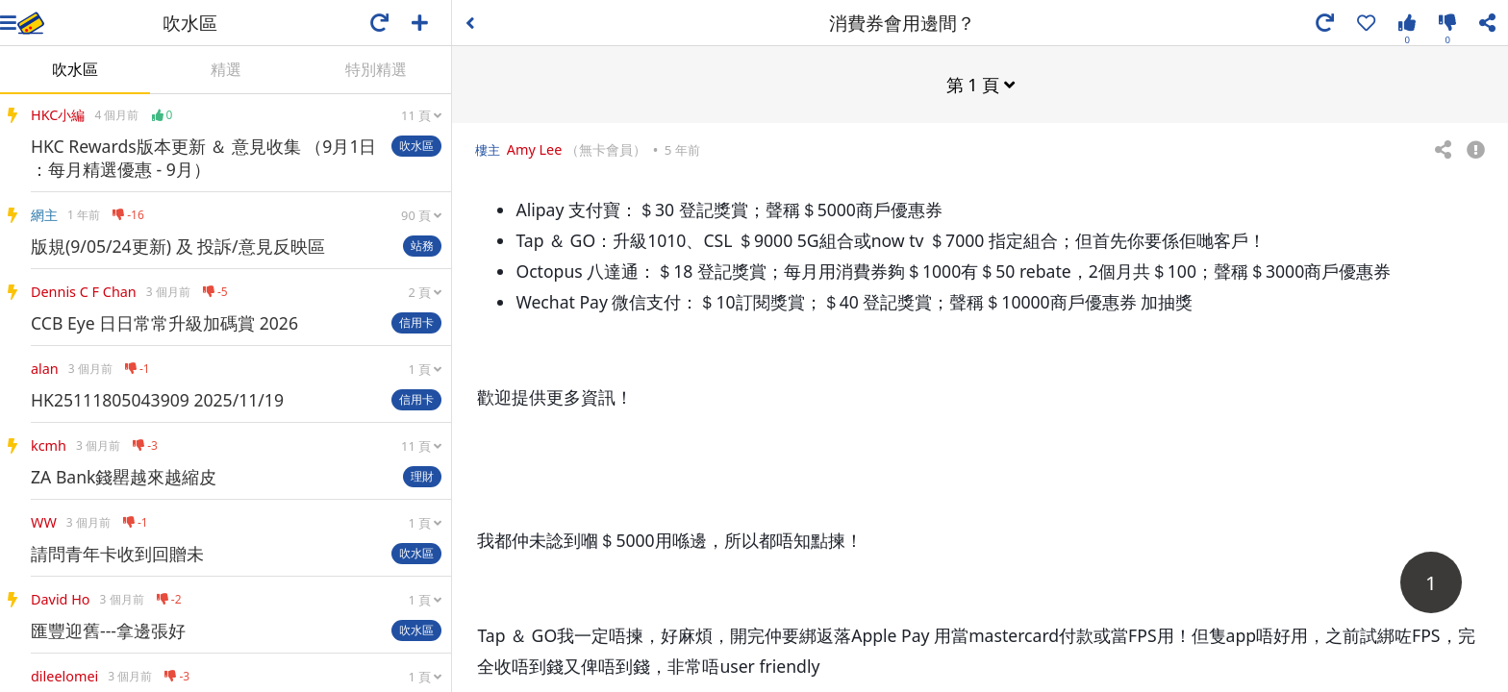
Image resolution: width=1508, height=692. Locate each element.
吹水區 (75, 69)
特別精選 (376, 69)
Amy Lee (535, 148)
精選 (226, 69)
